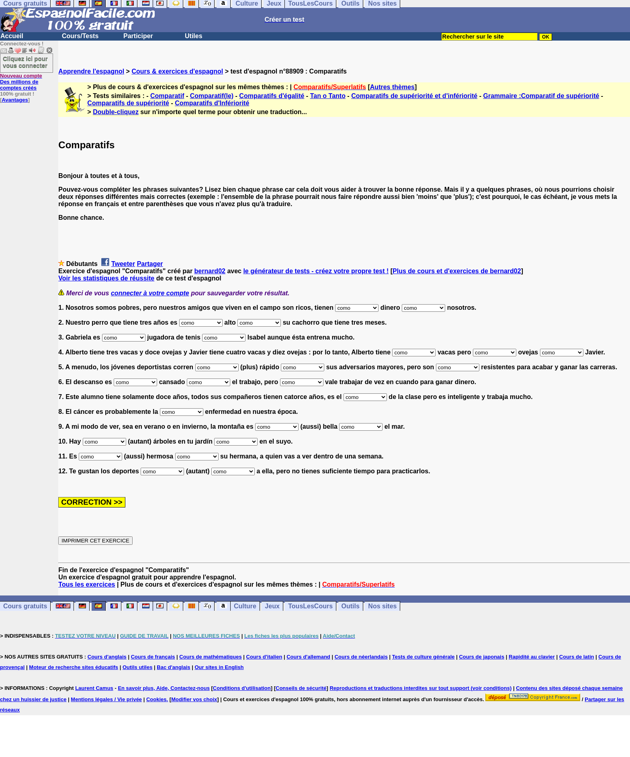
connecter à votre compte (150, 293)
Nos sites (382, 606)
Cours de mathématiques (210, 657)
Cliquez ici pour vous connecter (25, 62)
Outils (351, 606)
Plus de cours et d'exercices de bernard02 (457, 271)
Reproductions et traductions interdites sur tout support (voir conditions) (420, 688)
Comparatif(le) (211, 95)
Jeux (272, 606)
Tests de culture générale (423, 657)
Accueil (11, 36)
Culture (245, 606)
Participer (138, 36)
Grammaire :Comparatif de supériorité (541, 95)
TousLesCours (310, 606)
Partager (150, 263)
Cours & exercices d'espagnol (177, 71)
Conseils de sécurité (301, 688)
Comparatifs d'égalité (271, 95)
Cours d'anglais (107, 657)
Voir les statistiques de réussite (106, 278)
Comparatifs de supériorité (128, 103)
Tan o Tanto (328, 95)
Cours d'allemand (308, 657)
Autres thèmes (392, 87)
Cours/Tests (80, 36)
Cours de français (153, 657)
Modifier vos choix (194, 699)
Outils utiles (137, 667)
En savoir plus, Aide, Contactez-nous (164, 688)
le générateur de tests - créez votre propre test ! (316, 271)
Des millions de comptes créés (21, 82)
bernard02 (209, 271)
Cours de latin (576, 657)
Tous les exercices (86, 584)
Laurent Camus (94, 688)
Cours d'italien (264, 657)
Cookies (156, 699)
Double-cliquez (116, 111)
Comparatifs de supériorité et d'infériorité (414, 95)
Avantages (15, 100)
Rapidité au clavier (532, 657)
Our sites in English (218, 667)
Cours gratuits (25, 606)
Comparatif (167, 95)
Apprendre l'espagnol (91, 71)
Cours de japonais (481, 657)
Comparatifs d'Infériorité (212, 103)
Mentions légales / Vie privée (106, 699)
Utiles (193, 36)
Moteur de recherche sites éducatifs (73, 667)
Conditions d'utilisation (242, 688)
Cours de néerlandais (361, 657)
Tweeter (123, 263)
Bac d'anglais (173, 667)
